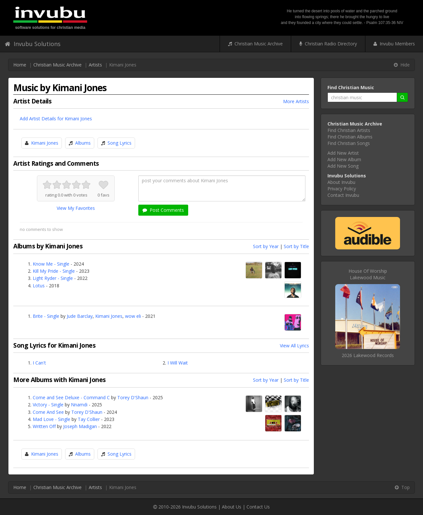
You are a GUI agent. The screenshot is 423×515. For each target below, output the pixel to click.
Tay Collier (89, 419)
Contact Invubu (343, 195)
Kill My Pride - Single (54, 271)
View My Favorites (76, 208)
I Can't (39, 363)
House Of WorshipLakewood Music (368, 274)
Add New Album (344, 159)
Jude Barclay (80, 316)
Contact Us (258, 507)
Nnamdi (79, 404)
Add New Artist (343, 153)
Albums (83, 143)
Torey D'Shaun (132, 397)
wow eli (133, 316)
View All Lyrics (294, 345)
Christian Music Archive (255, 44)
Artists (95, 65)
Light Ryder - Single (53, 278)
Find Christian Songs (348, 143)
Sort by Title (296, 246)
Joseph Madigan (80, 426)
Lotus (39, 285)
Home (19, 65)
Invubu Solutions (33, 44)
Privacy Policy (341, 189)
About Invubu (341, 182)
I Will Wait (177, 363)
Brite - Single (46, 316)
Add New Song (343, 166)
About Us (231, 507)
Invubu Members (394, 44)
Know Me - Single (51, 264)
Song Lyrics (119, 143)
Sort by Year (266, 246)
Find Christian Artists (348, 130)
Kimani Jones (44, 143)
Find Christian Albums (349, 137)
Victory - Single (48, 404)
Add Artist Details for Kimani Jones (56, 118)
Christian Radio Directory (328, 44)
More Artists (296, 101)
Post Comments (163, 210)
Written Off (44, 426)
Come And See (48, 412)
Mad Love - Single (51, 419)
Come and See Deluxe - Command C (71, 397)
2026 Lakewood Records (368, 355)
